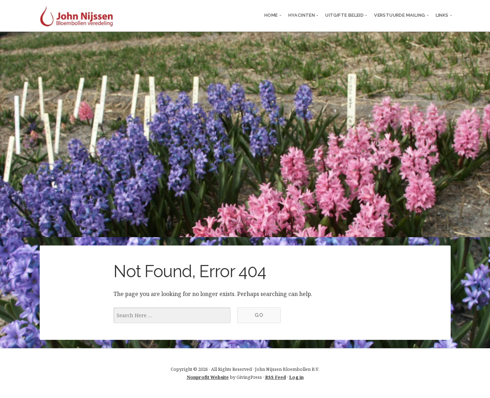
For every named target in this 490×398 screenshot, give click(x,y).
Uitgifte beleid (344, 15)
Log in (296, 377)
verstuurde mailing (399, 15)
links (442, 15)
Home (271, 15)
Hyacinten (301, 15)
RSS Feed (275, 377)
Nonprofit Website (208, 377)
